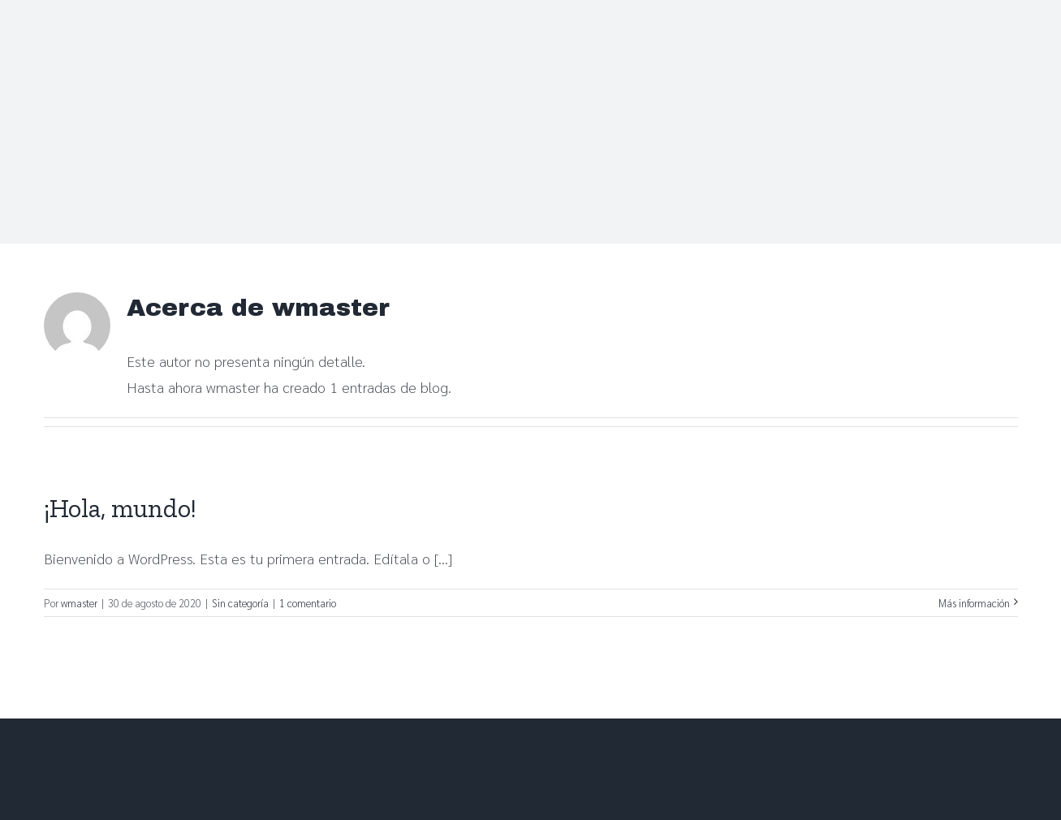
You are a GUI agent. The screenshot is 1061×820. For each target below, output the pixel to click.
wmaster (79, 603)
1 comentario (307, 603)
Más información (974, 603)
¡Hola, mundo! (120, 508)
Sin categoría (240, 603)
